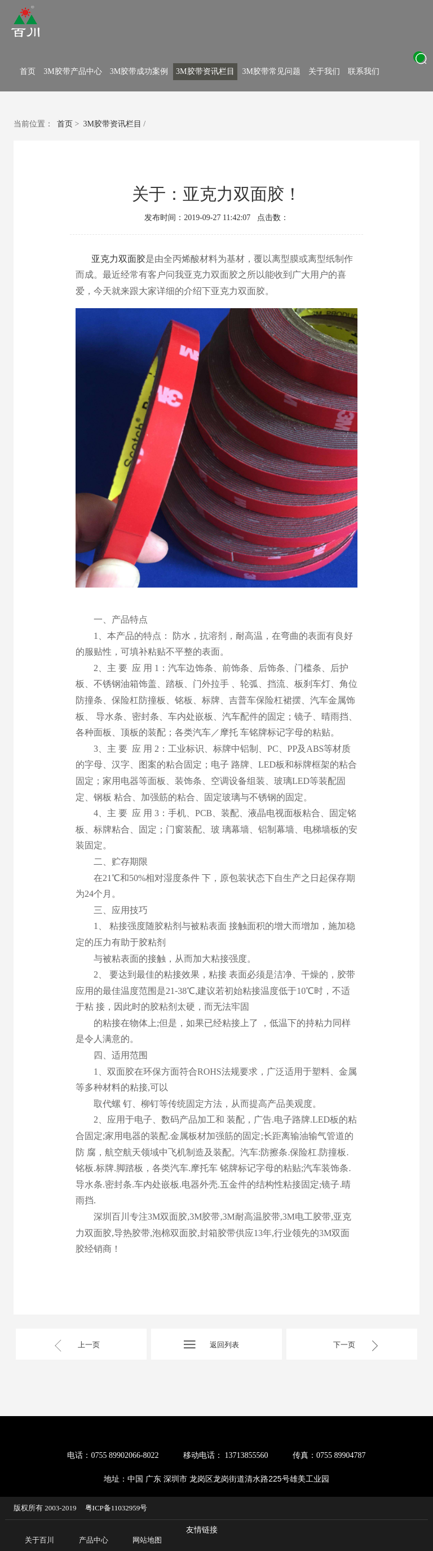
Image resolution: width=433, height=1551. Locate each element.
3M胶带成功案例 (139, 71)
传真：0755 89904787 (329, 1455)
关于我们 (324, 71)
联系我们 (363, 71)
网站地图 (147, 1540)
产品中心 (93, 1540)
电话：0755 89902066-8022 (112, 1455)
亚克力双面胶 (118, 259)
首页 (28, 71)
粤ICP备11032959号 (116, 1508)
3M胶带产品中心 (72, 71)
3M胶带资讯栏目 (205, 71)
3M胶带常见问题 (271, 71)
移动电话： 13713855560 (225, 1455)
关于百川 (39, 1540)
